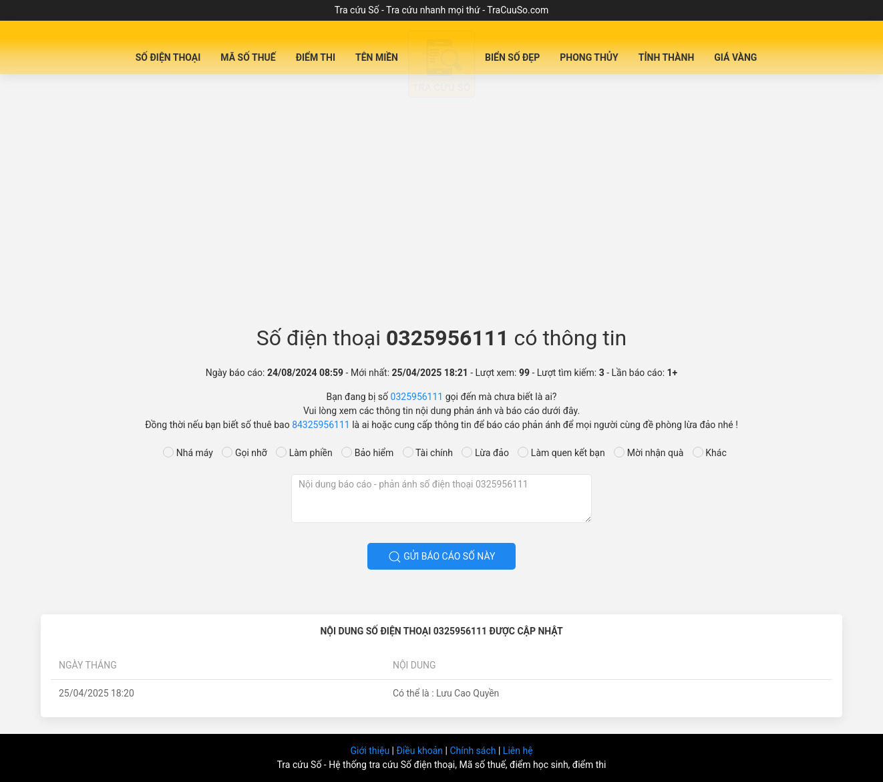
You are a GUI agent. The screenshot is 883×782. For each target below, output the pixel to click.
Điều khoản (420, 750)
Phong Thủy (589, 57)
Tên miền (376, 57)
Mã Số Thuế (247, 57)
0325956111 (417, 396)
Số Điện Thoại (168, 57)
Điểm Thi (315, 57)
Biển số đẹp (512, 57)
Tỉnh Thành (667, 57)
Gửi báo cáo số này (442, 557)
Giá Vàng (735, 57)
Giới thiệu (370, 750)
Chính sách (474, 750)
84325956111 (321, 424)
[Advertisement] (441, 204)
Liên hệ (518, 750)
